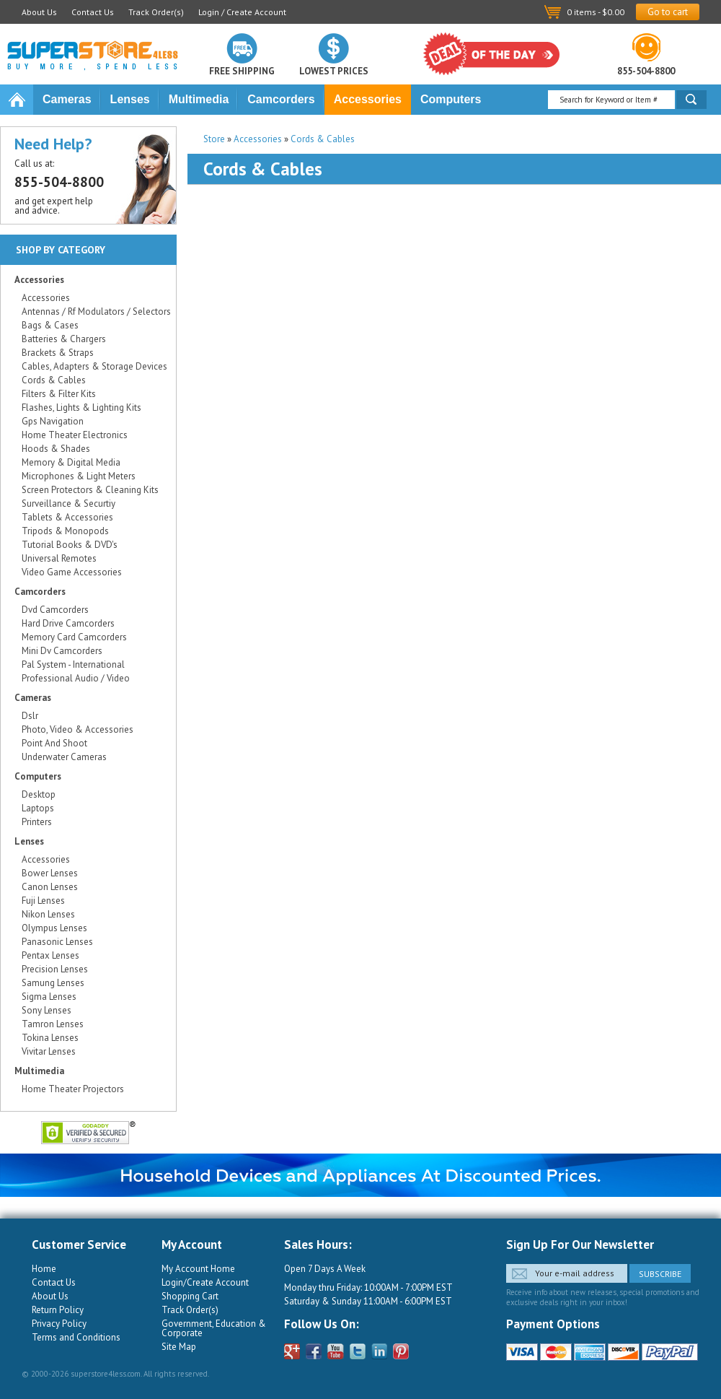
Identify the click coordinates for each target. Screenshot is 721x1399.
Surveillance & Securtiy (68, 503)
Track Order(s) (156, 11)
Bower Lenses (50, 873)
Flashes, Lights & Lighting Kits (81, 407)
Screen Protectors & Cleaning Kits (90, 490)
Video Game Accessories (72, 572)
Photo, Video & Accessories (77, 729)
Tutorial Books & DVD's (70, 545)
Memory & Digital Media (71, 462)
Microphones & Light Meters (79, 476)
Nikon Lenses (48, 914)
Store (214, 139)
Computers (450, 99)
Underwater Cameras (64, 757)
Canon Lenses (50, 887)
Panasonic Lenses (57, 942)
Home (16, 99)
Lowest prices (333, 70)
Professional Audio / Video (76, 678)
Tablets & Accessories (67, 517)
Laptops (38, 808)
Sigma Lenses (49, 996)
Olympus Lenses (54, 928)
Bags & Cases (50, 325)
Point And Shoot (54, 743)
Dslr (30, 716)
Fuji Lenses (43, 900)
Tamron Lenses (53, 1024)
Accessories (368, 99)
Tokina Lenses (50, 1038)
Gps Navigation (53, 421)
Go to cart (667, 12)
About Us (39, 11)
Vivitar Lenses (49, 1051)
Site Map (179, 1347)
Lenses (130, 99)
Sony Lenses (46, 1010)
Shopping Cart (190, 1296)
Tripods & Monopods (65, 531)
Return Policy (58, 1310)
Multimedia (199, 99)
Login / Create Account (242, 11)
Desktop (39, 794)
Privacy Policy (59, 1323)
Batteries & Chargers (64, 339)
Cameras (67, 99)
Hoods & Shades (56, 449)
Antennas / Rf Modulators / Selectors (96, 311)
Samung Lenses (53, 983)
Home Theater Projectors (73, 1089)
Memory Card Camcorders (74, 637)
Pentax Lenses (50, 955)
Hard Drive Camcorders (68, 623)
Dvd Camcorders (55, 609)
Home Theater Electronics (75, 435)
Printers (37, 822)
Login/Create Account (205, 1282)
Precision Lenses (55, 969)
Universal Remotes (59, 558)
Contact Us (92, 11)
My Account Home (198, 1269)
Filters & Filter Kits (59, 394)
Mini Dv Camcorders (62, 651)
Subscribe (660, 1273)
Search (691, 99)
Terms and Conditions (76, 1337)
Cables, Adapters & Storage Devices (94, 366)
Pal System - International (73, 664)
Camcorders (280, 99)
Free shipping (242, 70)
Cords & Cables (323, 139)
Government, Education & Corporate (214, 1328)
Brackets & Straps (58, 353)
